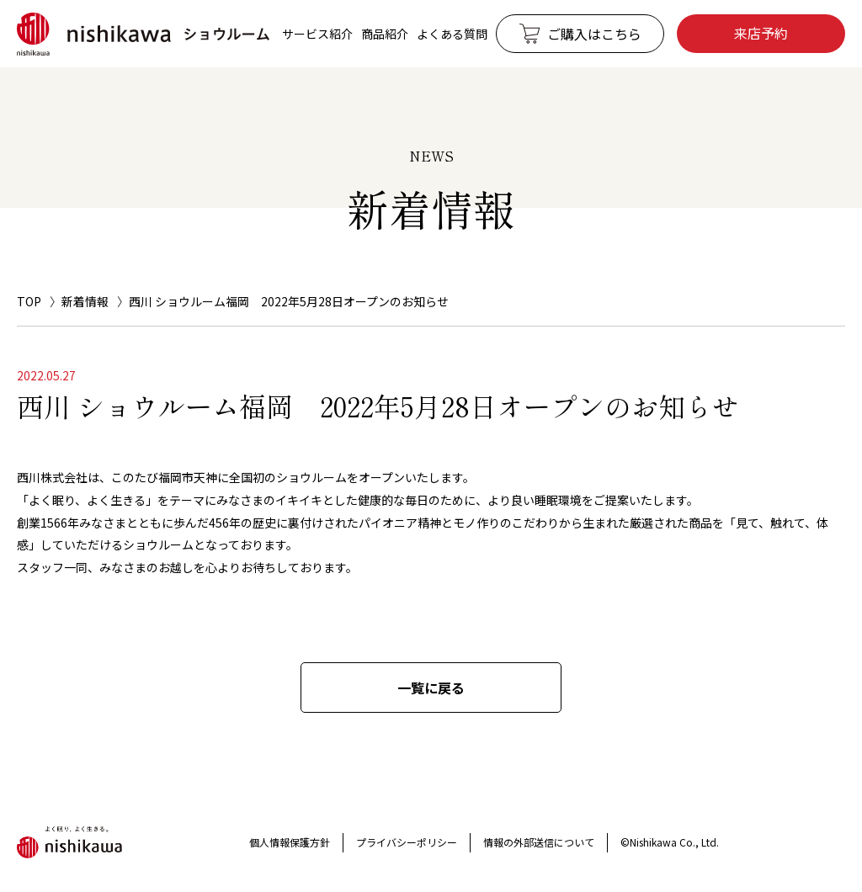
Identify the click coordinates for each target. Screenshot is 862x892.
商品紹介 (384, 33)
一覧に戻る (431, 687)
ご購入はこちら (594, 34)
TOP (29, 301)
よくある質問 (452, 33)
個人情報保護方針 (289, 842)
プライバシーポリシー (406, 842)
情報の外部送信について (538, 842)
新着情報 (85, 301)
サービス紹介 (317, 33)
